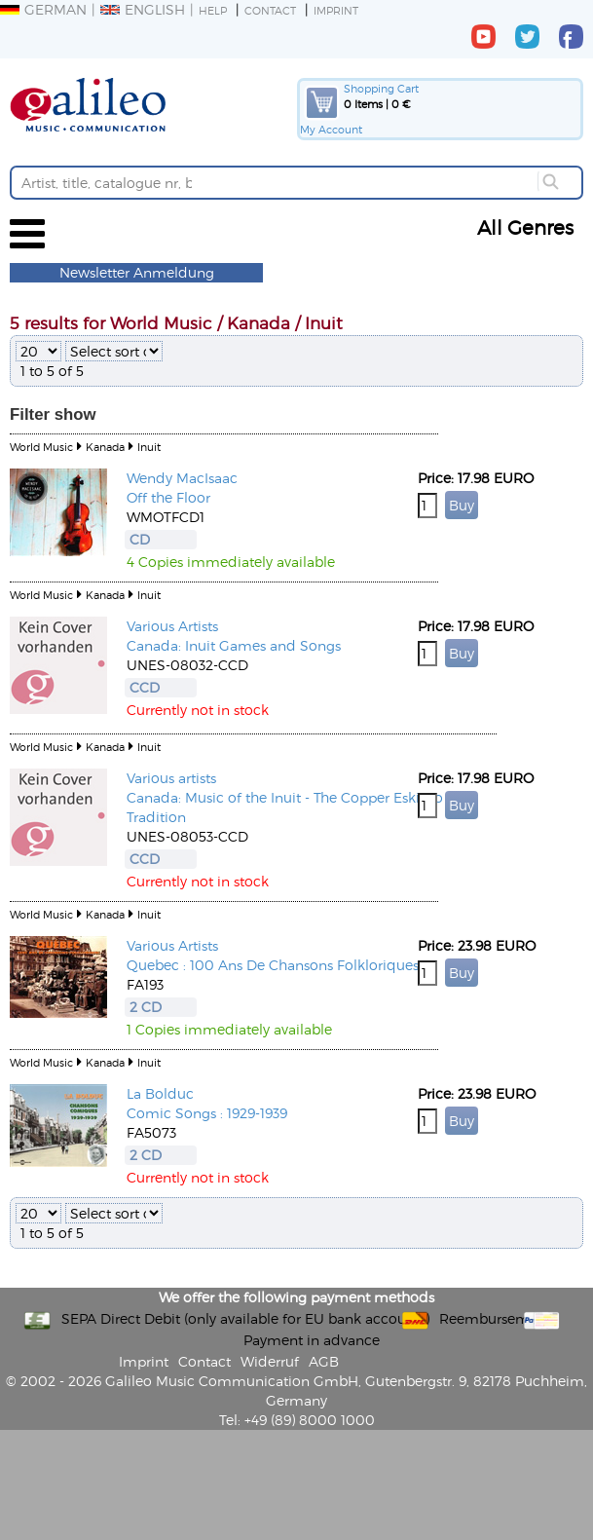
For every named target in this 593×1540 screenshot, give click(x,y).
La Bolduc (160, 1093)
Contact (270, 10)
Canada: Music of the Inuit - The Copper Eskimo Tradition (285, 807)
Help (213, 10)
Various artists (171, 778)
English (142, 9)
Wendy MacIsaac (182, 478)
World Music (41, 446)
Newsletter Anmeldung (136, 272)
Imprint (336, 10)
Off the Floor (168, 497)
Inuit (149, 446)
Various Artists (172, 626)
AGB (324, 1361)
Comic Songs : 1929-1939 (207, 1113)
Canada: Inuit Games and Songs (234, 645)
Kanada (105, 446)
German (43, 9)
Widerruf (270, 1361)
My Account (331, 129)
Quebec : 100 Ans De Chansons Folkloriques (273, 965)
